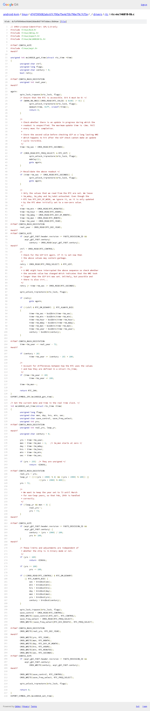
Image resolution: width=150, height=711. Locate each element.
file (63, 21)
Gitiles (18, 706)
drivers (97, 14)
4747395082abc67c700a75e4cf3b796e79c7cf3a (59, 14)
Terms (34, 706)
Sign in (144, 4)
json (144, 706)
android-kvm (11, 14)
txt (137, 706)
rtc (106, 14)
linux (25, 14)
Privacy (25, 706)
